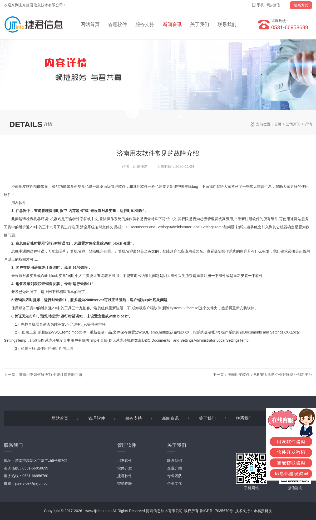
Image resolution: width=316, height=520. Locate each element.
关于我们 (199, 24)
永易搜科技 (263, 511)
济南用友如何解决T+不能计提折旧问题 (50, 374)
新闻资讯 (172, 24)
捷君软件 (124, 476)
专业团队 (174, 476)
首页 (278, 124)
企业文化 (174, 483)
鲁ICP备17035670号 (216, 511)
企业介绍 (174, 468)
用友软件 (124, 460)
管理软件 (117, 24)
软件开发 (124, 468)
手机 (260, 5)
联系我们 (227, 24)
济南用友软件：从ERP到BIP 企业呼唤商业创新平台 (270, 374)
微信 (276, 5)
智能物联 (124, 483)
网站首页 (90, 24)
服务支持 (144, 24)
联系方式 (301, 5)
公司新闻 (293, 124)
